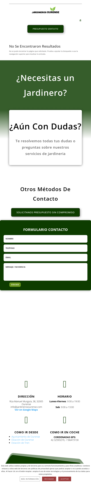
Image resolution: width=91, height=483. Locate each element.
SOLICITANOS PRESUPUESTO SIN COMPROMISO (45, 212)
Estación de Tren (20, 442)
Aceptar (65, 479)
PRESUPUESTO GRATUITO (45, 29)
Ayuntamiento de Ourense (25, 436)
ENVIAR (15, 285)
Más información (30, 479)
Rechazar (49, 479)
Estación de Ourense (22, 439)
